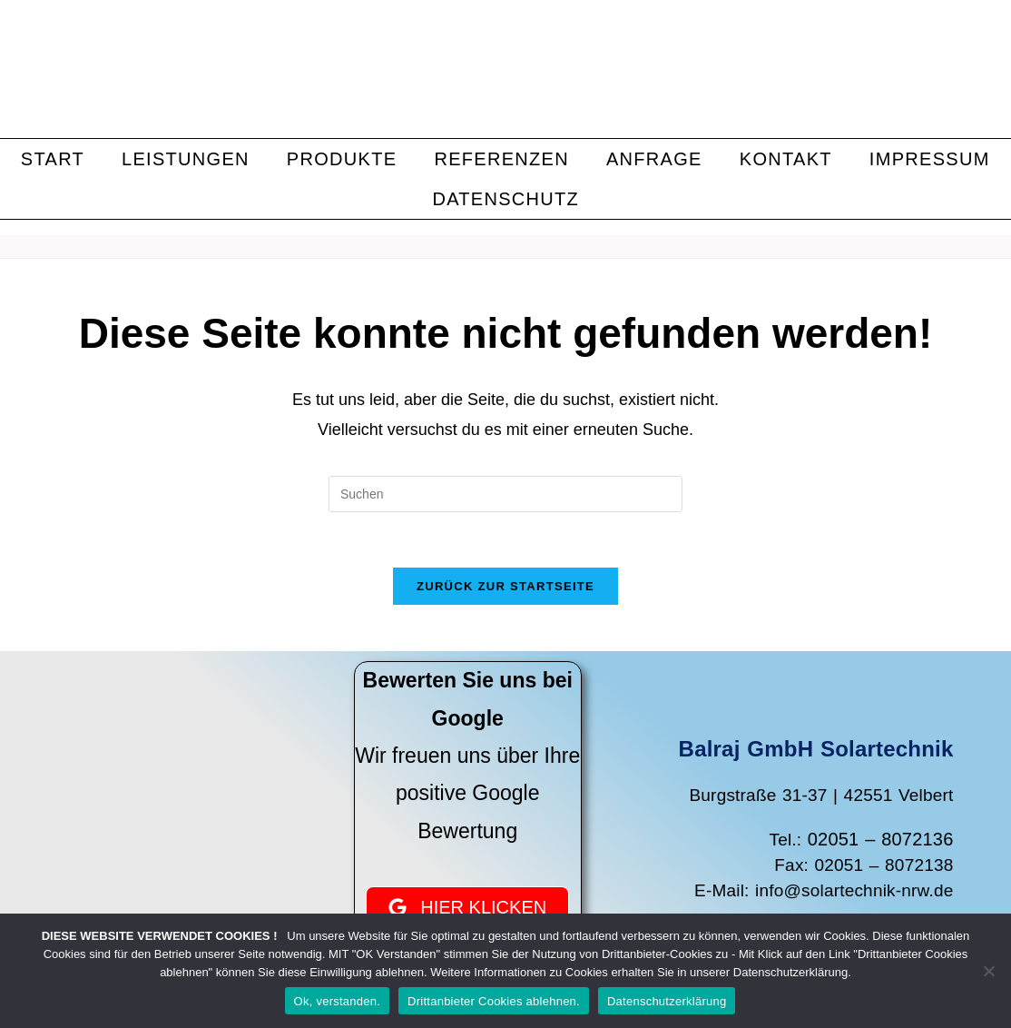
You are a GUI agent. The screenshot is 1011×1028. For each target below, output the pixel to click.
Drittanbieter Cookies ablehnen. (493, 1001)
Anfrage (654, 159)
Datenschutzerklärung (666, 1001)
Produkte (342, 159)
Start (52, 159)
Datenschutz (505, 199)
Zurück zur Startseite (505, 586)
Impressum (929, 159)
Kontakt (786, 159)
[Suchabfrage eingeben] (505, 494)
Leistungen (186, 159)
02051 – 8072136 (881, 839)
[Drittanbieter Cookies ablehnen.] (988, 971)
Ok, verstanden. (337, 1001)
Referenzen (501, 159)
